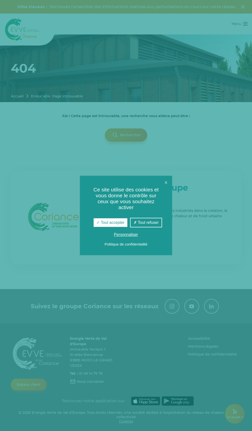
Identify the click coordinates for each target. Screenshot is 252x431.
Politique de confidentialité (126, 244)
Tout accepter (110, 222)
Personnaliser (126, 235)
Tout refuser (146, 222)
